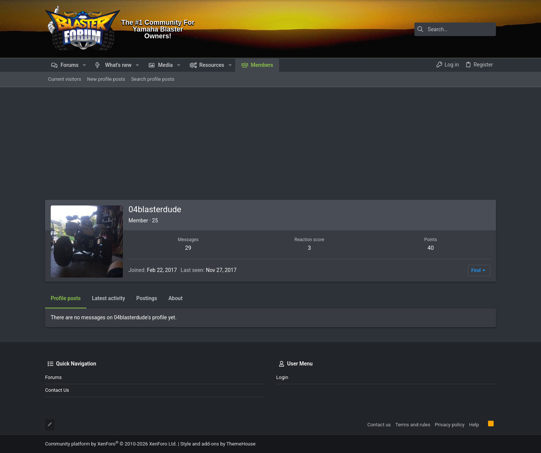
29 (188, 248)
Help (474, 424)
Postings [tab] (146, 298)
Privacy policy (449, 424)
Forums (53, 377)
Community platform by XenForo (111, 444)
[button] (84, 65)
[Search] (449, 29)
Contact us (57, 390)
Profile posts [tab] (66, 298)
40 (431, 248)
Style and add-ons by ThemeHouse (217, 444)
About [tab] (175, 298)
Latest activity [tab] (108, 298)
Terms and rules (412, 424)
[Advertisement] (270, 143)
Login (282, 377)
